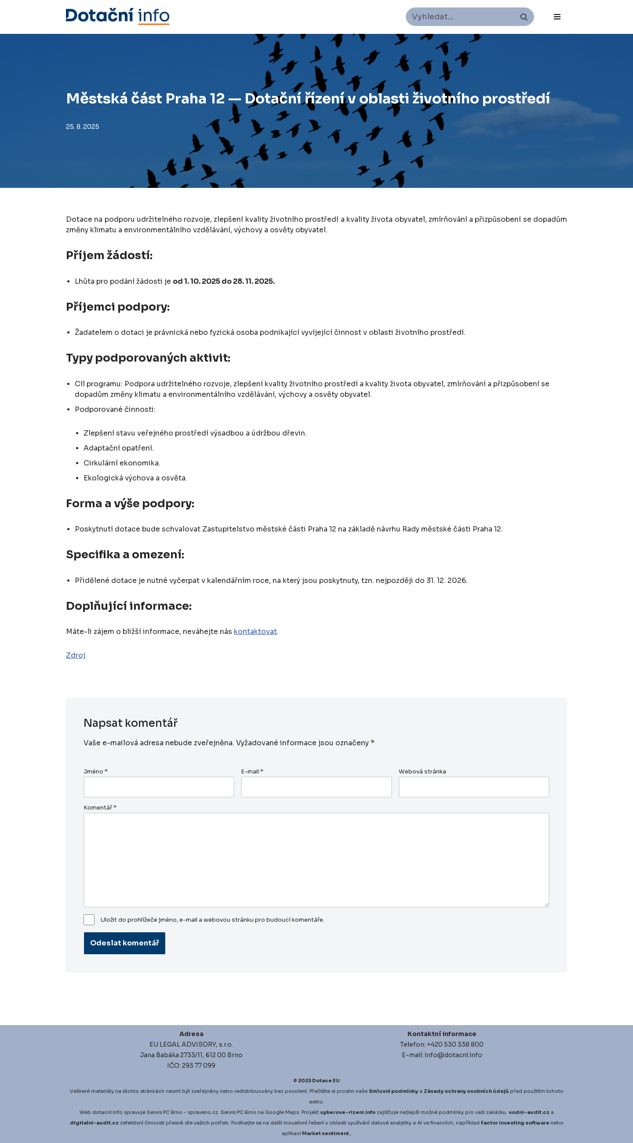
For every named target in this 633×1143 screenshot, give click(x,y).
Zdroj (75, 655)
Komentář (100, 807)
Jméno (96, 771)
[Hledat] (460, 17)
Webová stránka (422, 771)
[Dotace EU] (117, 16)
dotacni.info (107, 1112)
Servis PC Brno (164, 1112)
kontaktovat (255, 631)
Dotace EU (326, 1080)
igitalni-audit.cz (96, 1123)
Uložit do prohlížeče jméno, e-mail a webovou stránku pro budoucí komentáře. (212, 919)
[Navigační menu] (557, 17)
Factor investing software (515, 1123)
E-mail (252, 771)
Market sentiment (325, 1133)
